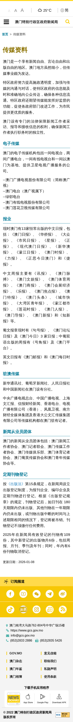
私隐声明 (50, 669)
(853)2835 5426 (51, 640)
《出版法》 (16, 484)
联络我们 (50, 661)
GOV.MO (16, 653)
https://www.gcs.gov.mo (27, 630)
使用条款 (50, 676)
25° (47, 10)
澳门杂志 (16, 661)
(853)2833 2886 (21, 640)
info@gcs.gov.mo (23, 635)
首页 (5, 34)
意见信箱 (50, 653)
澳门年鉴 (16, 669)
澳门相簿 (16, 676)
